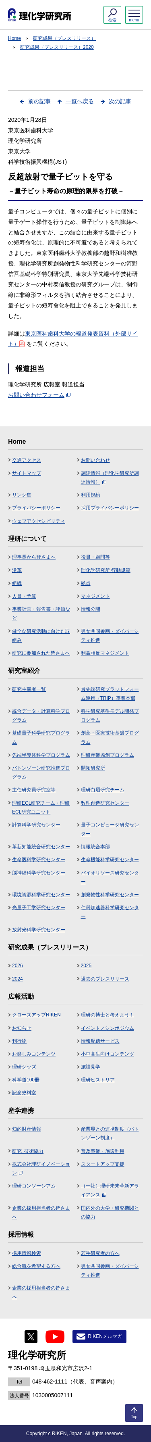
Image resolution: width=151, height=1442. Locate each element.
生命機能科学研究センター (110, 859)
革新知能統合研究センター (41, 846)
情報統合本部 (95, 846)
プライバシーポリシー (36, 508)
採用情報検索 (26, 1253)
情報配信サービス (100, 1041)
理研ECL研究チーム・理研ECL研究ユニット (41, 807)
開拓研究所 (93, 768)
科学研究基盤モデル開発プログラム (110, 715)
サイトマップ (26, 473)
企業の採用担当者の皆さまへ (41, 1212)
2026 (17, 965)
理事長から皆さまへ (34, 557)
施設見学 (90, 1067)
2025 (86, 965)
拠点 (86, 583)
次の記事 (120, 101)
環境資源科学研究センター (41, 894)
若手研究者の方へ (100, 1253)
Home (14, 38)
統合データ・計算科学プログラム (41, 715)
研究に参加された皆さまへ (41, 653)
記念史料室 (24, 1093)
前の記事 (39, 101)
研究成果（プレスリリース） (64, 38)
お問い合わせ (95, 460)
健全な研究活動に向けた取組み (41, 635)
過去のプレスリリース (105, 979)
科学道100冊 (25, 1080)
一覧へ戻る (80, 101)
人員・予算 (24, 596)
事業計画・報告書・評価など (41, 613)
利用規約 (90, 495)
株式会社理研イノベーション (41, 1168)
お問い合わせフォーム (39, 395)
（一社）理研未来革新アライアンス (110, 1190)
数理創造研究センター (105, 803)
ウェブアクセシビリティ (38, 521)
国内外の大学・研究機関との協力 (110, 1212)
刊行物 (19, 1041)
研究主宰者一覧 (29, 689)
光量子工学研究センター (38, 907)
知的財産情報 (26, 1129)
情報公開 (90, 609)
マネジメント (95, 596)
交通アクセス (26, 460)
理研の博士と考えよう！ (107, 1015)
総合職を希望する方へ (36, 1266)
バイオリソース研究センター (110, 877)
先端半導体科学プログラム (41, 755)
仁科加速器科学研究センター (110, 912)
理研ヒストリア (98, 1080)
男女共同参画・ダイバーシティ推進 (110, 635)
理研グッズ (24, 1067)
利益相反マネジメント (105, 653)
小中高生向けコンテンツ (107, 1054)
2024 (17, 979)
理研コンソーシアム (34, 1186)
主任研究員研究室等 (34, 790)
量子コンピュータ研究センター (110, 829)
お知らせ (21, 1028)
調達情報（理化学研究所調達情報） (110, 477)
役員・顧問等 (95, 557)
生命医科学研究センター (38, 859)
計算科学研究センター (36, 825)
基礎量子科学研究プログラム (41, 737)
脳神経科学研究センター (38, 873)
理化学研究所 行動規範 (105, 570)
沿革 (17, 570)
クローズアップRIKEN (36, 1015)
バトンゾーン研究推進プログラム (41, 772)
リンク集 (21, 495)
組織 (17, 583)
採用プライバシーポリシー (110, 508)
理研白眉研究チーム (102, 790)
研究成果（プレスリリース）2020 (57, 47)
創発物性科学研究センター (110, 894)
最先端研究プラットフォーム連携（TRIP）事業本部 (110, 694)
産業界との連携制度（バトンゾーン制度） (110, 1133)
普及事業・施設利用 (102, 1151)
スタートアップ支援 (102, 1164)
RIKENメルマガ (105, 1336)
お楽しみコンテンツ (34, 1054)
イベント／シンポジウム (107, 1028)
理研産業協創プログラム (107, 755)
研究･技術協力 (27, 1151)
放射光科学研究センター (38, 930)
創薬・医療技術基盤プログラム (110, 737)
